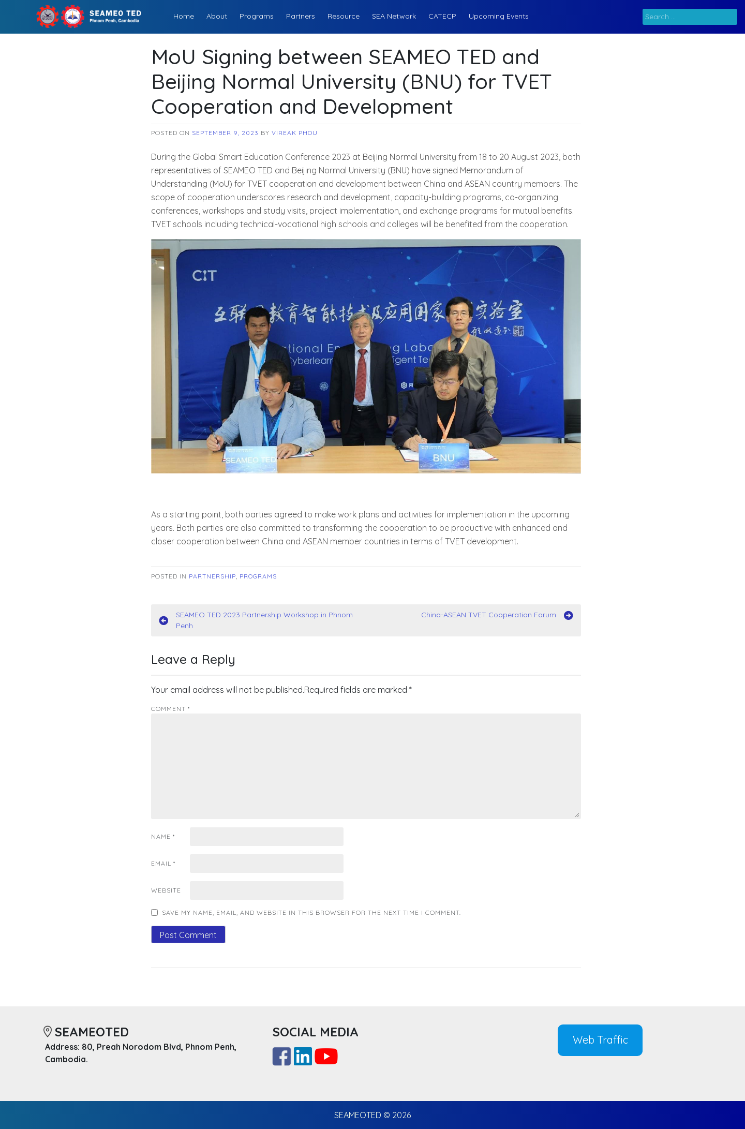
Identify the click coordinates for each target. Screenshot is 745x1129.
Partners (300, 16)
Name (163, 836)
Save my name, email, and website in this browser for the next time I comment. (311, 912)
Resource (343, 16)
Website (166, 890)
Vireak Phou (295, 133)
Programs (257, 16)
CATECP (442, 16)
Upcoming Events (499, 16)
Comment (170, 708)
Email (163, 863)
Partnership (212, 576)
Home (183, 16)
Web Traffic (600, 1039)
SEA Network (394, 16)
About (216, 16)
